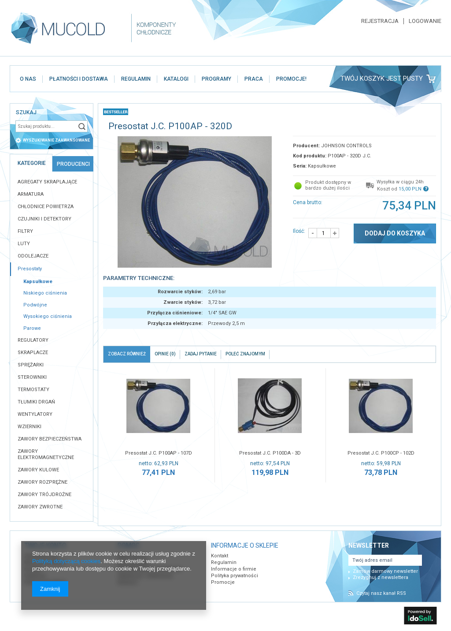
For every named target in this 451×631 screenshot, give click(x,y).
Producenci (73, 164)
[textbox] (45, 126)
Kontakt (219, 556)
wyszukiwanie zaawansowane (56, 140)
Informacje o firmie (233, 569)
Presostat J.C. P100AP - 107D (158, 453)
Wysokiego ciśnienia (47, 316)
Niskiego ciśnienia (45, 293)
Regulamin (224, 562)
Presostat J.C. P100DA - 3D (270, 453)
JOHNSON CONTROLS (346, 146)
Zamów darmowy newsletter (385, 571)
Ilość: (299, 231)
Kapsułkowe (37, 281)
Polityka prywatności (234, 576)
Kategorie (32, 163)
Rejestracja (380, 21)
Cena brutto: (307, 202)
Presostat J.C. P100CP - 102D (380, 453)
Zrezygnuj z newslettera (380, 577)
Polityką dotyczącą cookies (66, 561)
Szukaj (82, 126)
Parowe (32, 328)
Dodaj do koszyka (395, 233)
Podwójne (35, 305)
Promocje (223, 582)
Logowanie (425, 21)
